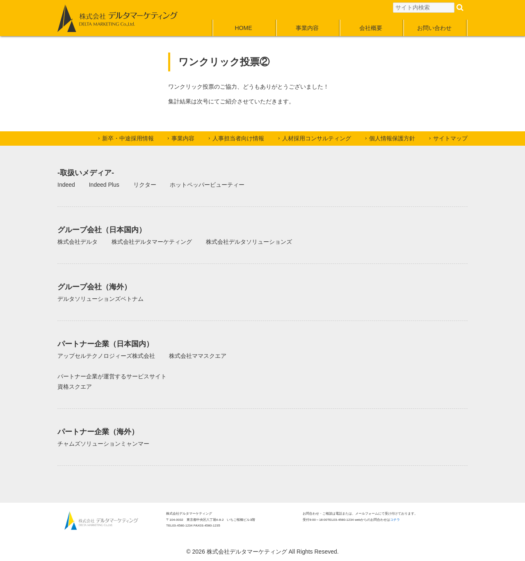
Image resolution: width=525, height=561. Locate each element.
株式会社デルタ (77, 241)
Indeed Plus (104, 184)
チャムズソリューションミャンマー (103, 443)
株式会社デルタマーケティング (152, 241)
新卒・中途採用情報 (128, 138)
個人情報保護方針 (392, 138)
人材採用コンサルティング (316, 138)
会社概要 (370, 28)
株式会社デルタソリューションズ (249, 241)
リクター (144, 184)
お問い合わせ (434, 28)
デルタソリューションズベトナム (100, 298)
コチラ (395, 520)
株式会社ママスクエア (197, 356)
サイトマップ (450, 138)
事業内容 (307, 28)
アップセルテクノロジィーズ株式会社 (106, 356)
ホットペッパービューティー (207, 184)
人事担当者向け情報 (238, 138)
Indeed (66, 184)
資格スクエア (74, 386)
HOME (243, 28)
